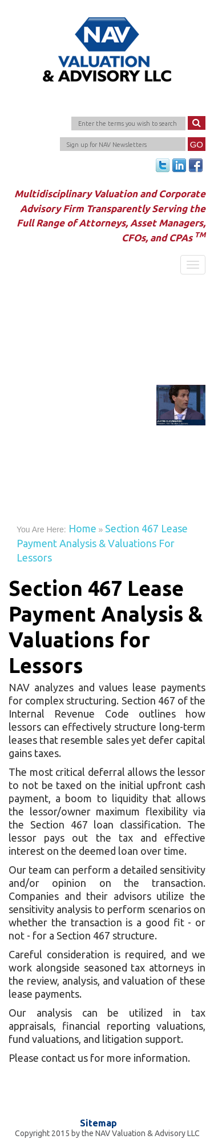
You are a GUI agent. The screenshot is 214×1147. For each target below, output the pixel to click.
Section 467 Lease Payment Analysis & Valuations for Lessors (102, 543)
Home (82, 528)
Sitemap (98, 1123)
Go (196, 144)
